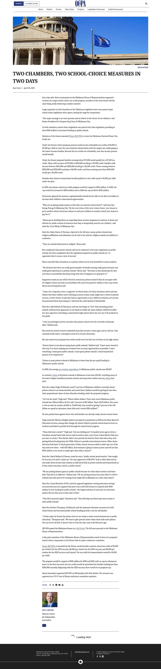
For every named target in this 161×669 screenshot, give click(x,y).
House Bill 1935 (48, 546)
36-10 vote (81, 528)
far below (106, 378)
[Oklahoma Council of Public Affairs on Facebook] (97, 656)
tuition (55, 375)
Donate (19, 3)
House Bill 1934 (75, 136)
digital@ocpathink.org (82, 652)
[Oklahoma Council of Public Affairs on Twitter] (100, 656)
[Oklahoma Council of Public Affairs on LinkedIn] (103, 656)
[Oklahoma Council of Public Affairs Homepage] (80, 3)
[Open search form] (146, 3)
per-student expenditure (69, 369)
